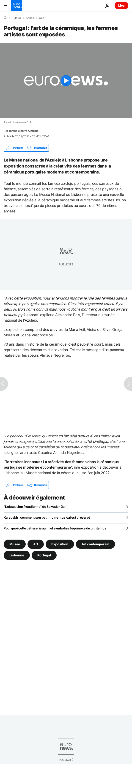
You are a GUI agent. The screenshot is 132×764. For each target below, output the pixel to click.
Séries (30, 18)
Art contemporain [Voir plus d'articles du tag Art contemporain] (95, 544)
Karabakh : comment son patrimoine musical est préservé (47, 517)
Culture (16, 18)
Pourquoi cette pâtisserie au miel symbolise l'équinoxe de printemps (55, 528)
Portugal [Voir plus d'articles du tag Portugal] (44, 555)
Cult (41, 18)
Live (121, 5)
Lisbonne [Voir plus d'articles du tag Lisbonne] (16, 555)
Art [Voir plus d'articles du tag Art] (35, 544)
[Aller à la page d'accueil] (16, 5)
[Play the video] (66, 80)
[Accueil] (5, 17)
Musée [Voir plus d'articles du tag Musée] (14, 544)
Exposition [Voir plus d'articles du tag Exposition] (59, 544)
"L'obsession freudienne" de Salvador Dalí (35, 506)
